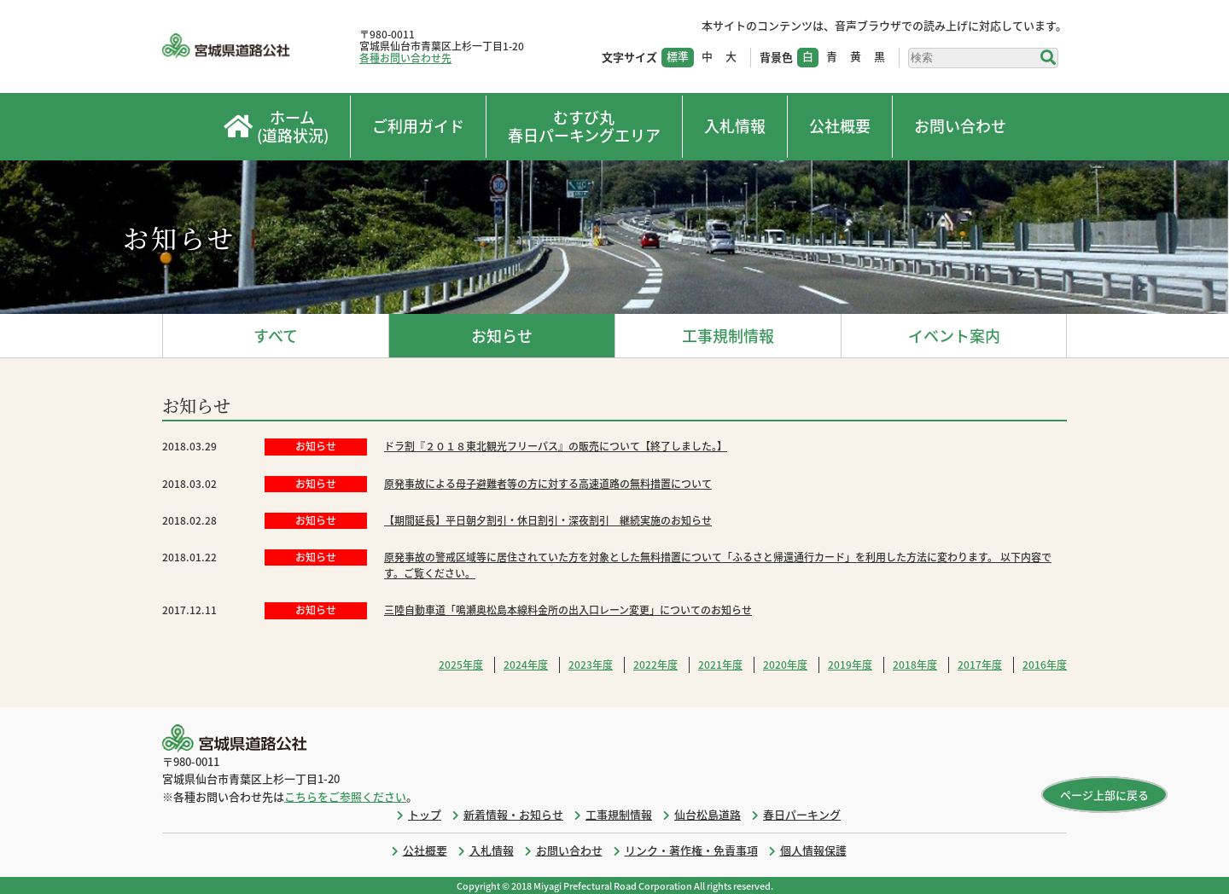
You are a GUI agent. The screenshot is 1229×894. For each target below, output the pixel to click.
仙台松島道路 (707, 814)
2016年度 (1044, 664)
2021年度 (720, 664)
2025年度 (461, 664)
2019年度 (850, 664)
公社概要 (840, 125)
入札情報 (735, 125)
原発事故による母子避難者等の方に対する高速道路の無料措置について (548, 483)
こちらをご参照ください (345, 796)
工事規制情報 (728, 335)
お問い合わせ (960, 125)
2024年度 (526, 664)
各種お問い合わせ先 (405, 58)
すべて (275, 335)
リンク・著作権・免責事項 (691, 850)
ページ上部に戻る (1104, 795)
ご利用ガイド (418, 125)
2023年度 (590, 664)
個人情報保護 (813, 850)
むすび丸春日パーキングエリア (584, 127)
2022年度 (655, 664)
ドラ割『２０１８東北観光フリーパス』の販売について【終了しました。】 (555, 446)
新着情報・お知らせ (513, 814)
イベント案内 (954, 335)
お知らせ (502, 335)
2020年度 (785, 664)
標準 (678, 56)
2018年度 (915, 664)
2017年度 (980, 664)
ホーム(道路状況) (276, 127)
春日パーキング (802, 814)
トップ (424, 814)
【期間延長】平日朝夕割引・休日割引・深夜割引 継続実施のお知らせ (548, 520)
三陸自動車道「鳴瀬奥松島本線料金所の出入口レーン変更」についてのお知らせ (568, 610)
